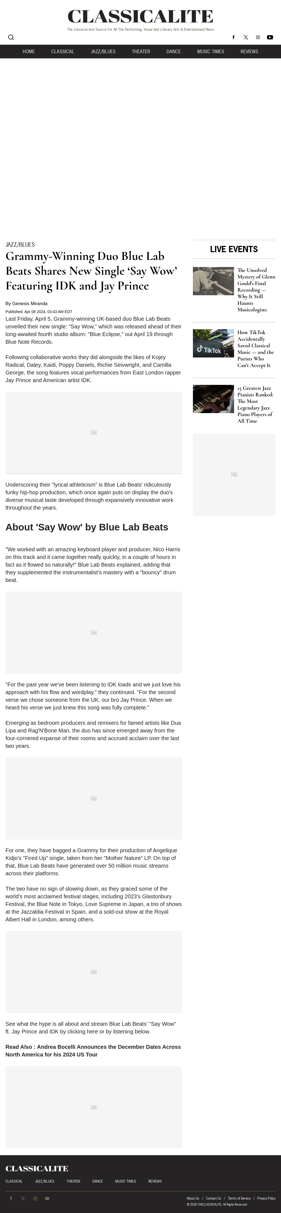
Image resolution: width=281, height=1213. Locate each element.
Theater (141, 52)
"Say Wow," (83, 326)
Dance (174, 52)
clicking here (83, 1032)
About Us (193, 1198)
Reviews (249, 52)
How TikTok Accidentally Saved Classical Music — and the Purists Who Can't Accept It (255, 349)
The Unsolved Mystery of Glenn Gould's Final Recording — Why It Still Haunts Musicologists (256, 290)
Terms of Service (239, 1198)
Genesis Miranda (30, 303)
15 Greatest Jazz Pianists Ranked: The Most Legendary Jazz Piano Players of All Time (255, 404)
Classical (62, 52)
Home (29, 52)
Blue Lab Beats (151, 319)
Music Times (210, 52)
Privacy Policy (266, 1198)
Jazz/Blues (103, 52)
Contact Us (213, 1198)
